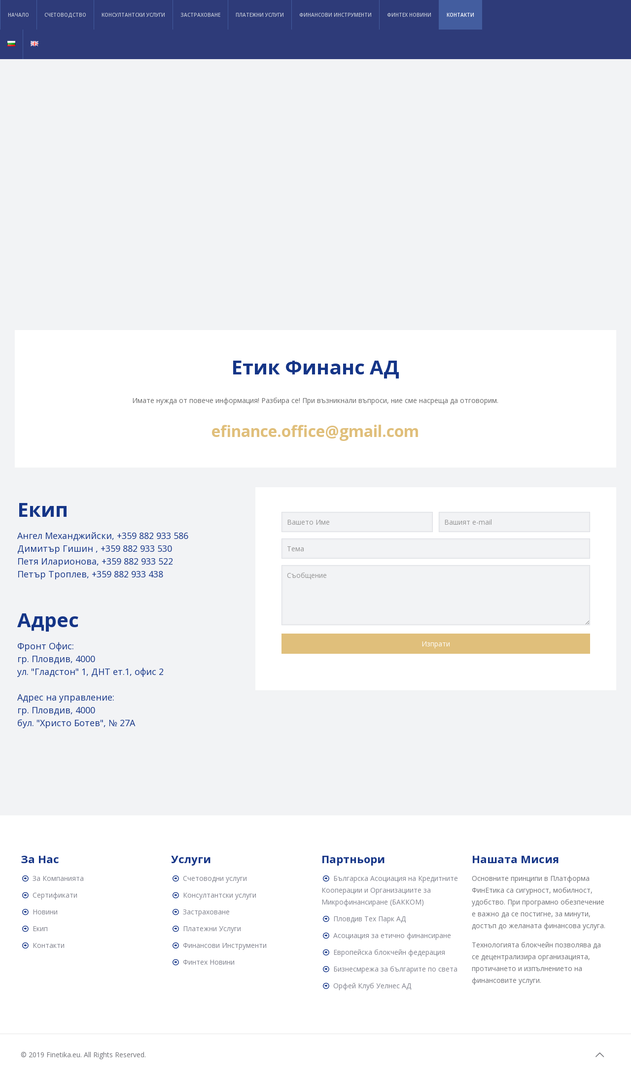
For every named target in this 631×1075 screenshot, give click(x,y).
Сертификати (55, 895)
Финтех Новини (209, 962)
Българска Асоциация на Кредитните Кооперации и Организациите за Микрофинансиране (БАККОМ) (389, 890)
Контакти (49, 945)
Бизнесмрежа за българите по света (395, 969)
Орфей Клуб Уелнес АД (372, 985)
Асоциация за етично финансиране (392, 935)
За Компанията (58, 878)
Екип (40, 928)
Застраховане (206, 911)
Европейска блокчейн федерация (389, 952)
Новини (45, 911)
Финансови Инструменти (225, 945)
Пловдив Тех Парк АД (369, 918)
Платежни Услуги (212, 928)
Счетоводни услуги (215, 878)
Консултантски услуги (219, 895)
